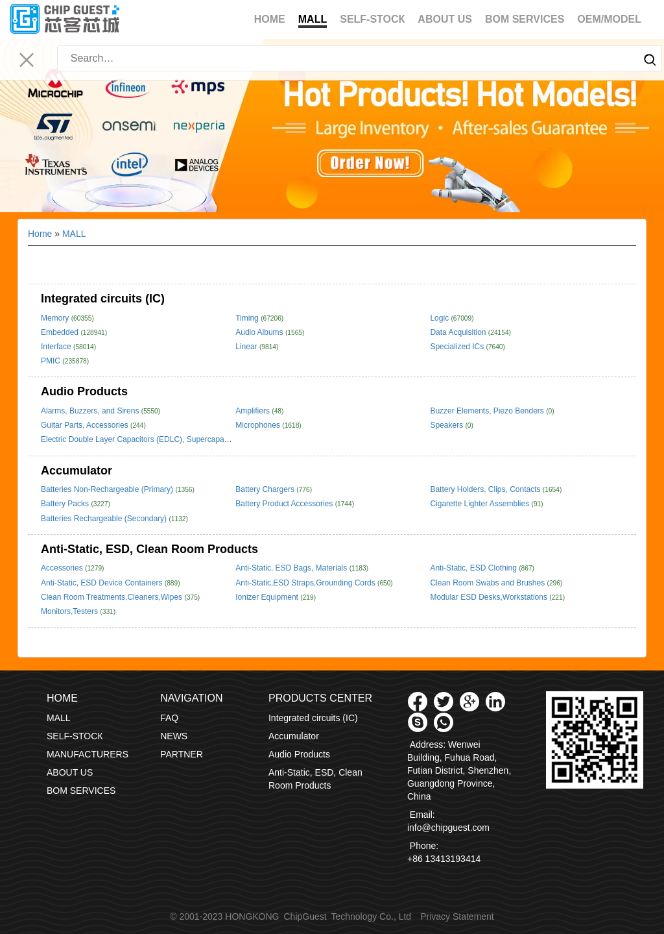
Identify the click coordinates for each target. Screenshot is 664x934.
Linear (247, 346)
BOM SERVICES (524, 19)
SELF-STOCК (372, 19)
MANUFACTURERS (87, 754)
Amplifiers (253, 410)
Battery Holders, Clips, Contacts (486, 489)
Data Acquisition (459, 332)
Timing (248, 318)
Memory (56, 318)
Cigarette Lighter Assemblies (480, 503)
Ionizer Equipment (267, 597)
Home (269, 19)
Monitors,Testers (70, 611)
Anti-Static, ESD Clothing (474, 567)
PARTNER (181, 754)
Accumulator (76, 470)
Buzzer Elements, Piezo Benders (488, 410)
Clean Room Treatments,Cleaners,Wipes (112, 597)
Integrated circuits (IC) (103, 298)
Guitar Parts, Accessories (85, 425)
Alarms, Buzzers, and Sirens (91, 410)
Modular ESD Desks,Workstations (489, 597)
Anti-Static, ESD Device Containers (103, 582)
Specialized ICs (458, 346)
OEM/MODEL (609, 19)
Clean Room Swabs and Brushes (488, 582)
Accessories (63, 567)
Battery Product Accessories (285, 503)
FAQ (169, 718)
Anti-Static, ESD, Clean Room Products (149, 549)
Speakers (447, 425)
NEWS (173, 736)
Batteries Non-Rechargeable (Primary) (108, 489)
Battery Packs (66, 503)
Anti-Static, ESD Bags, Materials (292, 567)
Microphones (258, 425)
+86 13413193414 (443, 859)
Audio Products (84, 391)
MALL (312, 21)
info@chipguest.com (448, 827)
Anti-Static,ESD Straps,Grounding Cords (306, 582)
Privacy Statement (457, 916)
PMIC (51, 360)
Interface (57, 346)
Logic (440, 318)
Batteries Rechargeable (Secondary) (105, 518)
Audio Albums (260, 332)
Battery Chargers (265, 489)
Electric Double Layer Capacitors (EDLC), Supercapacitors (143, 439)
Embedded (60, 332)
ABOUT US (445, 19)
